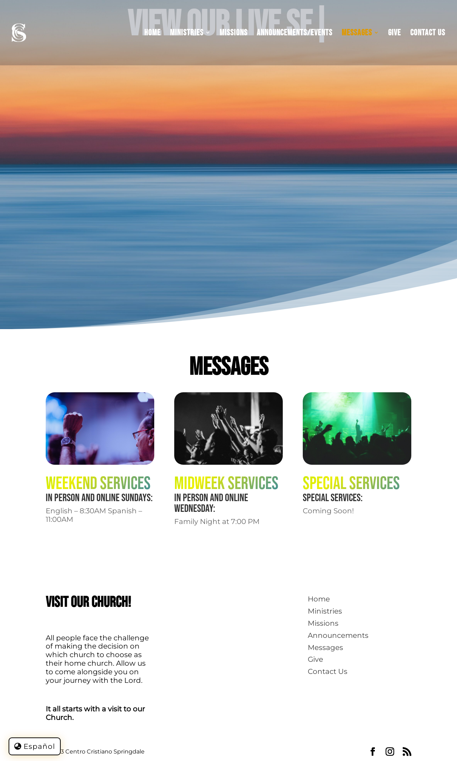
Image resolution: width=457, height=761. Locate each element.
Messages (357, 34)
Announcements (338, 635)
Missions (233, 34)
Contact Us (427, 34)
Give (394, 34)
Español (39, 746)
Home (152, 34)
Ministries (187, 34)
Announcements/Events (294, 34)
